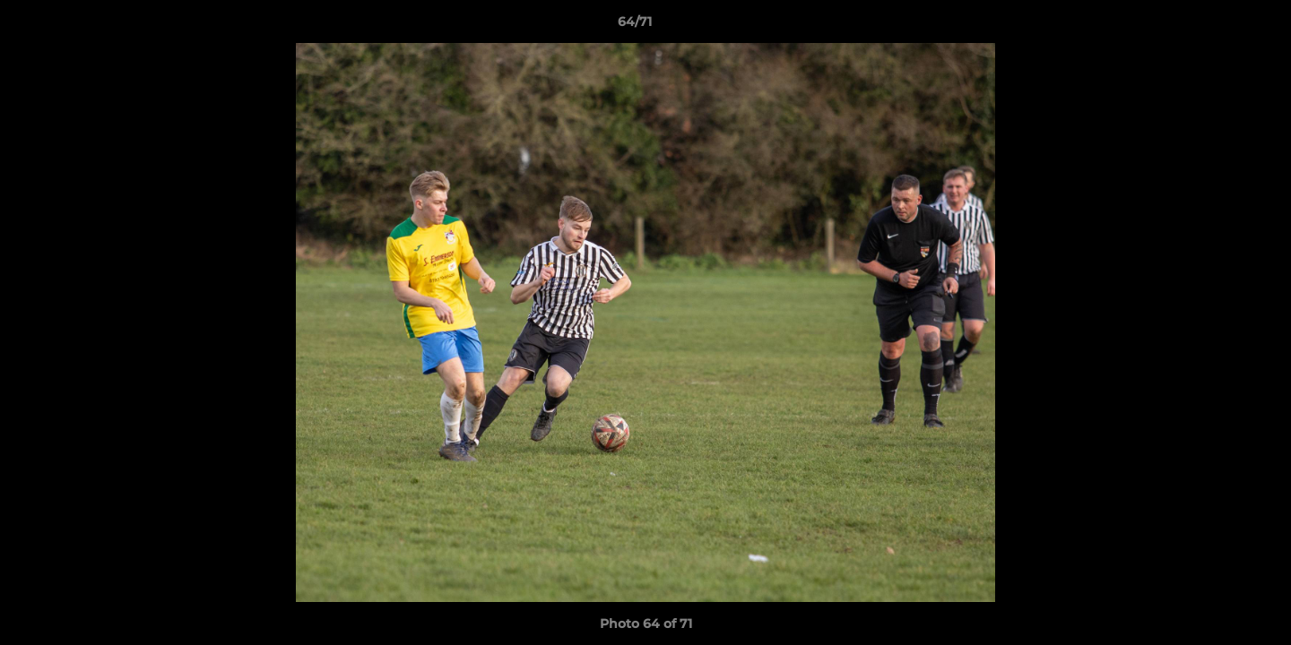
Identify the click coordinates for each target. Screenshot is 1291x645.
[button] (1215, 26)
